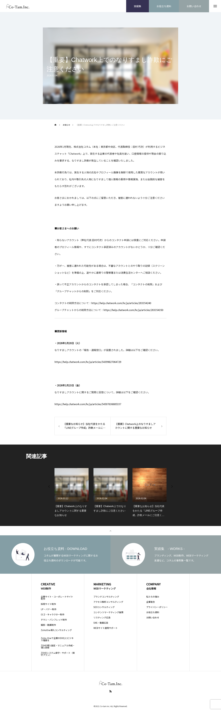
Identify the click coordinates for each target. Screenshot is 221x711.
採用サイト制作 (48, 604)
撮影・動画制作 (48, 625)
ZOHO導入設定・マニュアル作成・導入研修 (58, 647)
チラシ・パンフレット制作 (54, 620)
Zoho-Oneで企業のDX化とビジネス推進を (57, 639)
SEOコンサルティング (104, 607)
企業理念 (150, 602)
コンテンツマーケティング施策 (108, 612)
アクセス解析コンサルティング (108, 602)
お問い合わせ (152, 618)
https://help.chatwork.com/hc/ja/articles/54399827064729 (87, 362)
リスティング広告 (101, 618)
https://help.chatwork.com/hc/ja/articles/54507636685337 (87, 404)
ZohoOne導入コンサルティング (56, 630)
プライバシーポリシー (157, 607)
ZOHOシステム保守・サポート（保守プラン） (58, 654)
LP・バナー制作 (48, 609)
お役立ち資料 (152, 612)
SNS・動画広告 (100, 623)
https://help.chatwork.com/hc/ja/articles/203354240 (121, 303)
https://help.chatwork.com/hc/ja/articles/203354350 (133, 310)
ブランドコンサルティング (106, 597)
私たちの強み (152, 597)
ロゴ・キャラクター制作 (52, 614)
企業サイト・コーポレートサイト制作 (57, 598)
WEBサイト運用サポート (105, 628)
